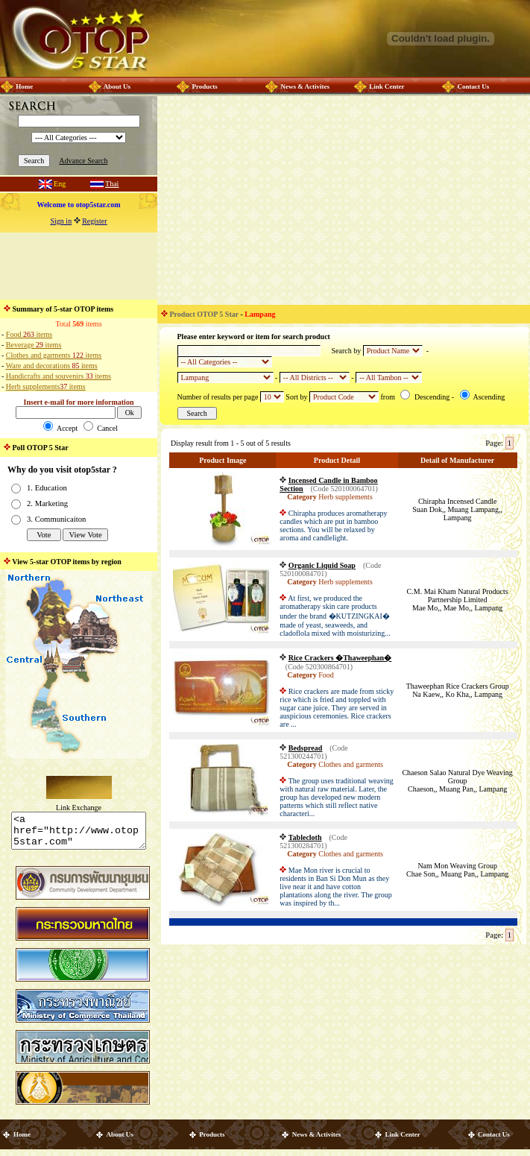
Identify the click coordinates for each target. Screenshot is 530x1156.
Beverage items (33, 345)
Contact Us (473, 86)
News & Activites (304, 86)
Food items (29, 334)
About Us (117, 86)
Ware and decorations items (52, 365)
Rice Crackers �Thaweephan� (339, 658)
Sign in (61, 221)
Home (24, 86)
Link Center (386, 86)
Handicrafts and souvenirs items (58, 376)
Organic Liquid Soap (322, 565)
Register (94, 221)
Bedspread (305, 748)
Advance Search (83, 161)
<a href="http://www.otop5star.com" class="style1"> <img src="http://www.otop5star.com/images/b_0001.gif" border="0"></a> (79, 834)
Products (204, 86)
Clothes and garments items (53, 355)
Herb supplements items (46, 386)
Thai (112, 184)
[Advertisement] (79, 266)
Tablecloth (305, 837)
